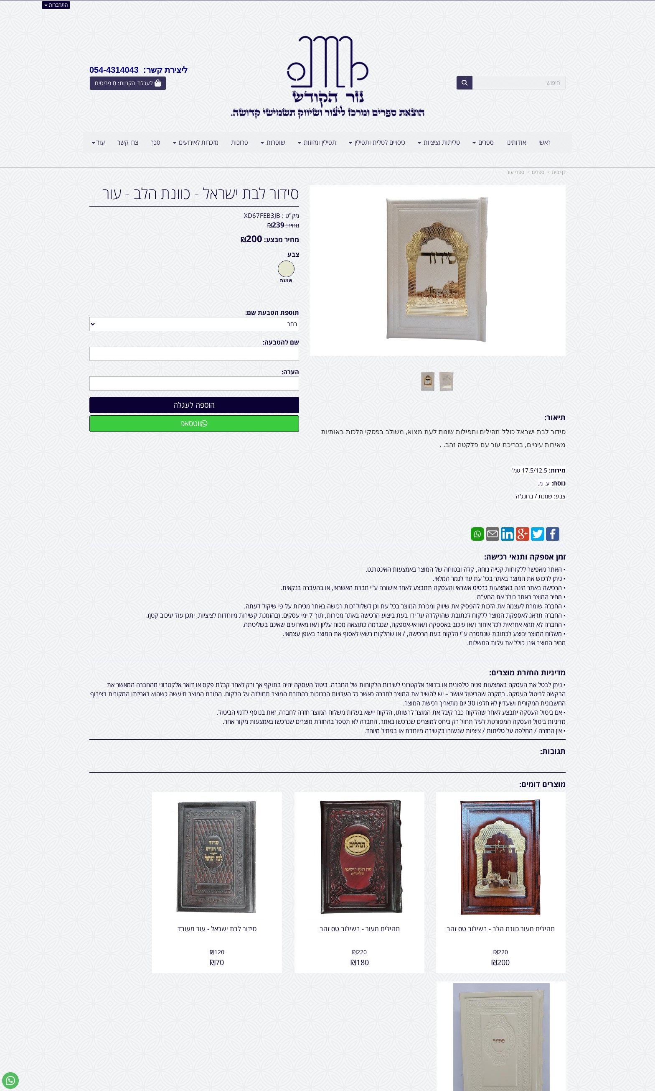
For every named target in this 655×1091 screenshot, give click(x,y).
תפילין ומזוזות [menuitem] (317, 142)
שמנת (286, 281)
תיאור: (555, 417)
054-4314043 (407, 1013)
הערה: (290, 372)
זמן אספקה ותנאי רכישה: (525, 557)
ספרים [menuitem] (483, 142)
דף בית (559, 172)
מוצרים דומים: (542, 784)
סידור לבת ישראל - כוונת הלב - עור (200, 193)
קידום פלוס (315, 1085)
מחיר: (283, 225)
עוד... (190, 982)
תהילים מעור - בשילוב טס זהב (388, 908)
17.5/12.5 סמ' (530, 470)
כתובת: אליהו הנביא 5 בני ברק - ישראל (396, 1004)
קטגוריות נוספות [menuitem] (545, 1039)
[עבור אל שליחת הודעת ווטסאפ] (10, 1080)
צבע (293, 254)
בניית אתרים (294, 1085)
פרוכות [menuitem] (239, 142)
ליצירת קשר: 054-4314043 (138, 69)
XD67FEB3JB (262, 215)
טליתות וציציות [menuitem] (439, 142)
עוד (98, 142)
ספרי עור (515, 172)
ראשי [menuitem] (544, 142)
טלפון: (436, 1013)
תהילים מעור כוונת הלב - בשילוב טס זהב (510, 912)
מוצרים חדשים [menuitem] (548, 1004)
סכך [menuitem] (155, 142)
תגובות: (553, 751)
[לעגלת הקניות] (127, 83)
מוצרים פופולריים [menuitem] (545, 995)
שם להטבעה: (281, 342)
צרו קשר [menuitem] (127, 142)
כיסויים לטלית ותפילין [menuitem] (377, 142)
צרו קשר (429, 982)
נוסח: (558, 483)
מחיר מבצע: (281, 239)
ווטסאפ (194, 423)
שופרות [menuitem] (273, 142)
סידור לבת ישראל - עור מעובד (266, 908)
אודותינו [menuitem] (516, 142)
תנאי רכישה (429, 1022)
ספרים (538, 172)
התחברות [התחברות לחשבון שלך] (56, 4)
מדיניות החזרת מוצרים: (527, 672)
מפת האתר (547, 982)
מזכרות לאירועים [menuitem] (195, 142)
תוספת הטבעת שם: (272, 312)
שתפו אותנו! (305, 1004)
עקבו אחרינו (301, 982)
